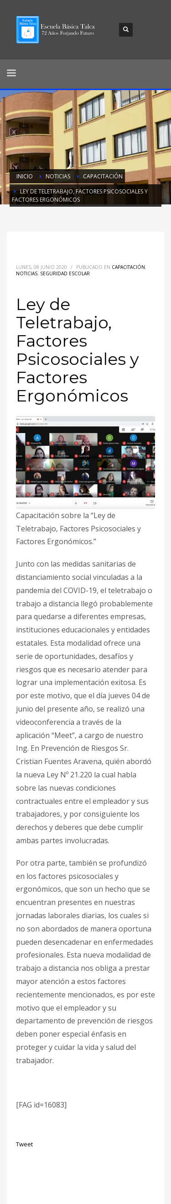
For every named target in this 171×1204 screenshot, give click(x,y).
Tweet (24, 1144)
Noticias (26, 273)
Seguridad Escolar (65, 273)
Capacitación (128, 267)
